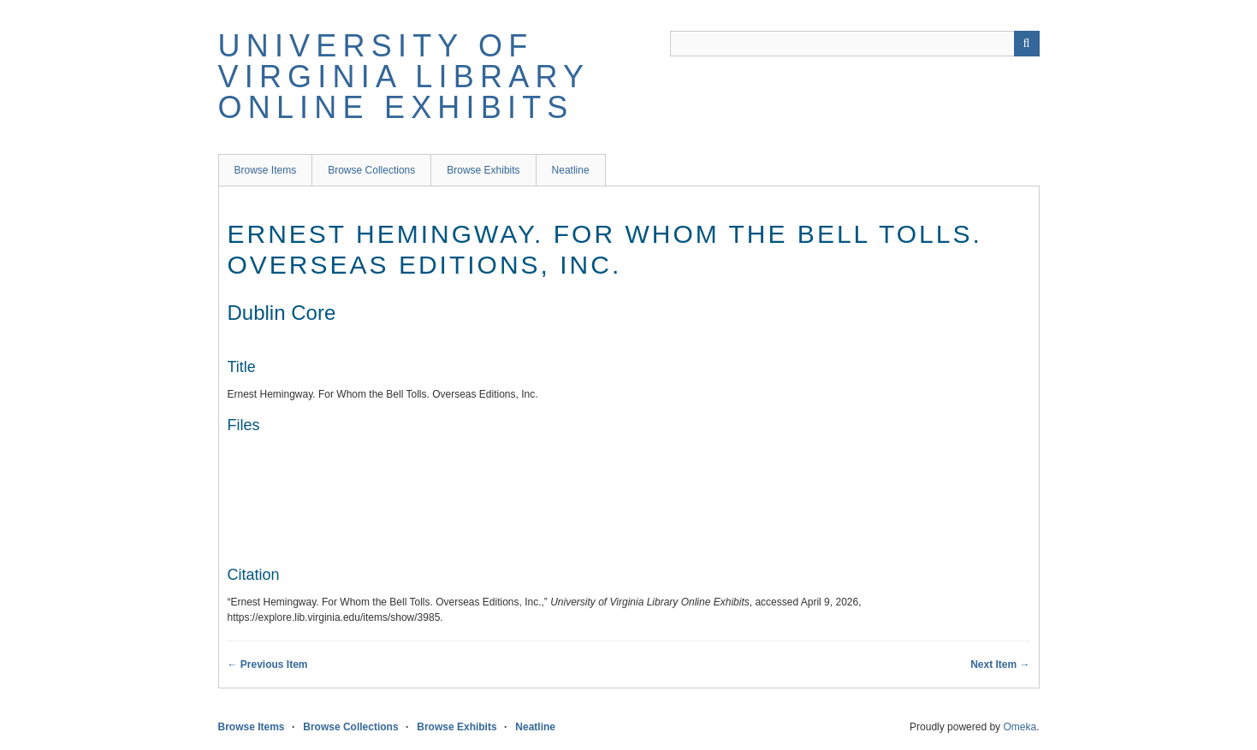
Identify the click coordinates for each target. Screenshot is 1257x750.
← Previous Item (268, 664)
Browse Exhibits (483, 170)
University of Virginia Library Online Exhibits (404, 76)
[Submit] (1027, 43)
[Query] (855, 43)
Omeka (1019, 727)
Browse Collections (371, 170)
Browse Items (265, 170)
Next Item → (999, 664)
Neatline (571, 170)
